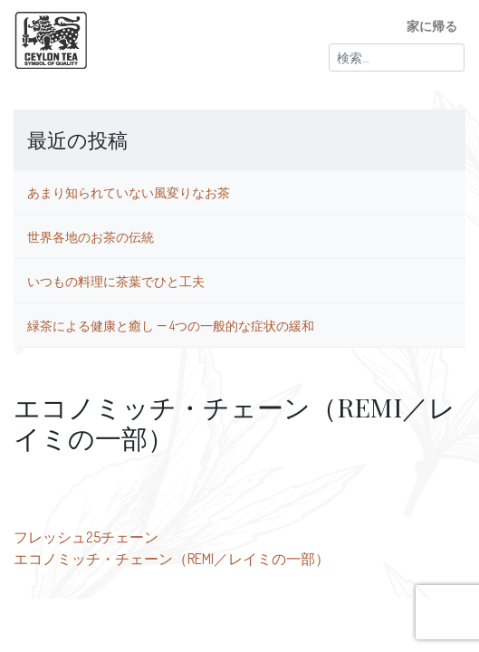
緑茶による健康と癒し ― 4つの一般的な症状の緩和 (170, 325)
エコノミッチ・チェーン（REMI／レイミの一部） (172, 559)
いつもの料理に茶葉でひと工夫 (116, 281)
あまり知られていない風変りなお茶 (128, 192)
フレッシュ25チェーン (86, 537)
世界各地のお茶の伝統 (90, 236)
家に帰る (432, 25)
